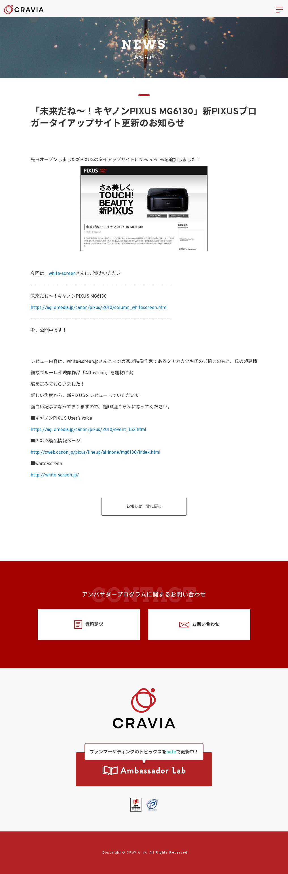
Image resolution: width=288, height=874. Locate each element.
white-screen (62, 274)
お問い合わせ (199, 625)
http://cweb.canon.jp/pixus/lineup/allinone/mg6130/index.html (95, 452)
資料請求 (88, 624)
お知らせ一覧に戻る (144, 506)
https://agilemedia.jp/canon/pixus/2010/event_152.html (88, 430)
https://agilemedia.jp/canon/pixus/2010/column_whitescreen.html (99, 308)
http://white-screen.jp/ (55, 475)
